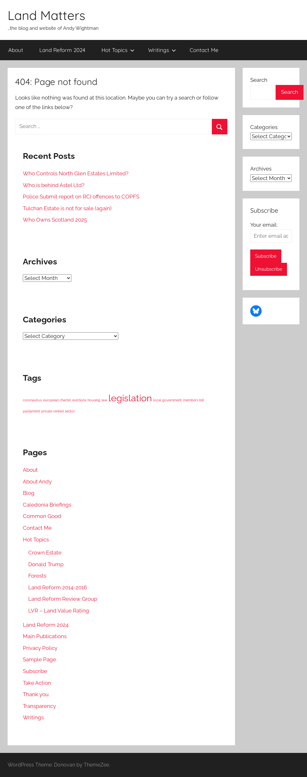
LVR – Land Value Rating (58, 610)
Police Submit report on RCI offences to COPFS (81, 196)
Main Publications (45, 636)
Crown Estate (45, 552)
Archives (260, 168)
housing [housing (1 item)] (94, 400)
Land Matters (46, 15)
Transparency (39, 706)
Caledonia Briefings (47, 505)
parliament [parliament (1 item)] (31, 411)
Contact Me (204, 50)
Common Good (42, 516)
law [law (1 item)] (104, 400)
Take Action (37, 683)
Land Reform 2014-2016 (57, 587)
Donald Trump (45, 564)
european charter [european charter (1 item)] (57, 400)
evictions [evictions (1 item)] (79, 400)
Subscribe (35, 671)
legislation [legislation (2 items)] (130, 398)
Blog (29, 493)
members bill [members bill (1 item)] (193, 400)
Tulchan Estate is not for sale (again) (67, 208)
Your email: (264, 225)
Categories (264, 127)
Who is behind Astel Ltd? (53, 185)
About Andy (37, 481)
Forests (37, 576)
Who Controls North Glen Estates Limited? (75, 173)
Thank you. (36, 694)
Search (258, 80)
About (15, 50)
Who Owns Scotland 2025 (55, 220)
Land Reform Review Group (62, 599)
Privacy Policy (40, 648)
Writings (162, 50)
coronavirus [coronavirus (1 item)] (32, 400)
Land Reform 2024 (62, 50)
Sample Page (39, 659)
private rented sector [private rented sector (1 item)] (58, 411)
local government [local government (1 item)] (167, 400)
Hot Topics (117, 50)
